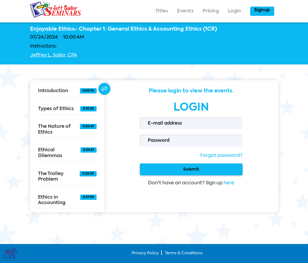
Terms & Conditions (184, 253)
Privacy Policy (145, 253)
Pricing (211, 11)
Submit (191, 169)
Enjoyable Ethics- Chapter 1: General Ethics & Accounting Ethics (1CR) (123, 29)
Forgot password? (221, 155)
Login (234, 11)
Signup (262, 10)
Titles (161, 11)
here (229, 183)
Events (185, 11)
